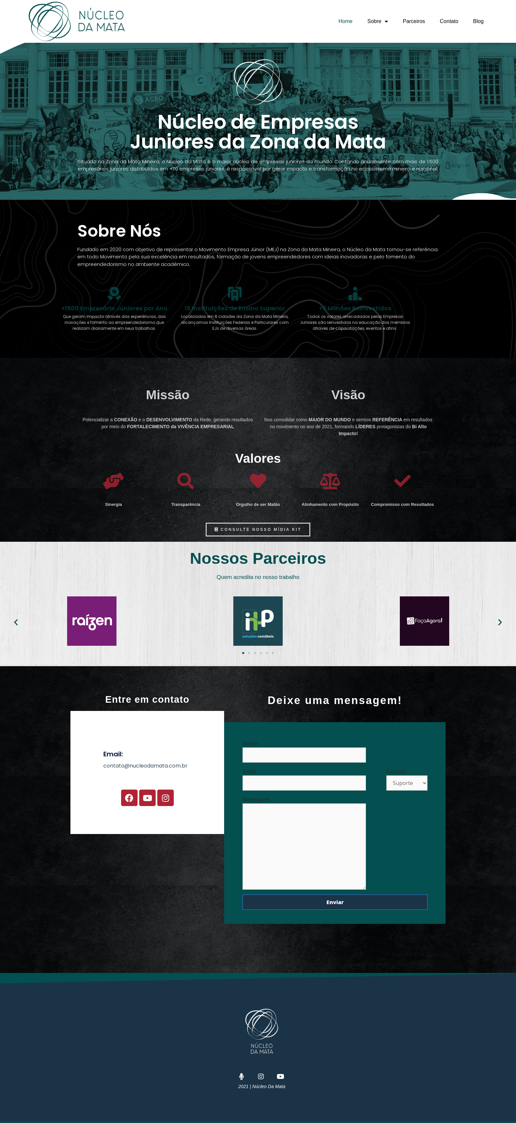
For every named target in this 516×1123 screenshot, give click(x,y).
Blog (478, 21)
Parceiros (414, 21)
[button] (16, 622)
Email (304, 777)
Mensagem (304, 803)
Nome (304, 749)
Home (346, 21)
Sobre (377, 21)
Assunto (406, 777)
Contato (449, 21)
